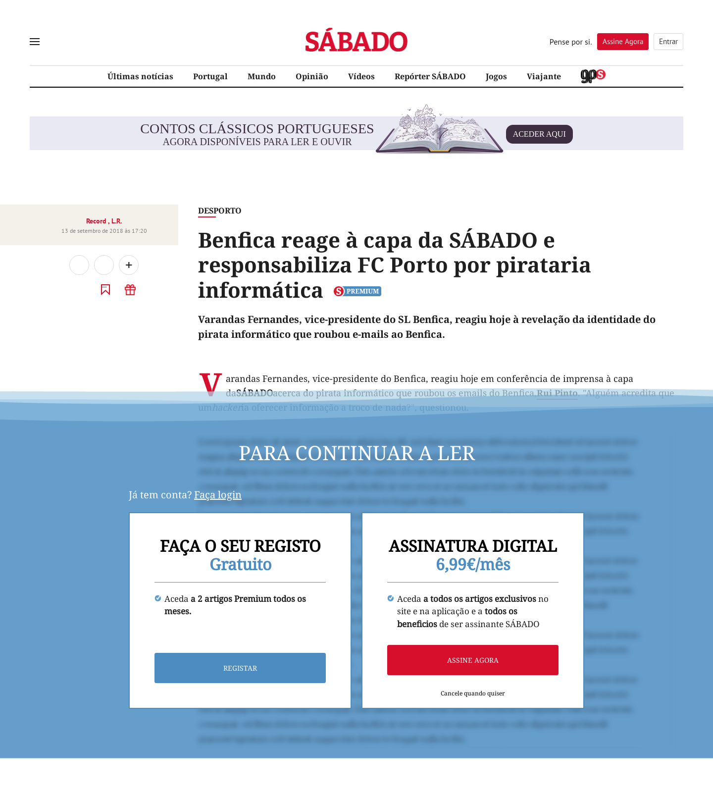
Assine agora (473, 660)
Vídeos (361, 76)
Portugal (210, 76)
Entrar (668, 41)
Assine (623, 41)
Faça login (218, 494)
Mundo (262, 76)
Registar (240, 668)
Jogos (496, 76)
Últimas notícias (140, 76)
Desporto (220, 210)
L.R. (116, 220)
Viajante (544, 76)
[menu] (35, 42)
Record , (98, 220)
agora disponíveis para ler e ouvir (356, 134)
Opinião (312, 76)
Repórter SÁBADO (430, 76)
